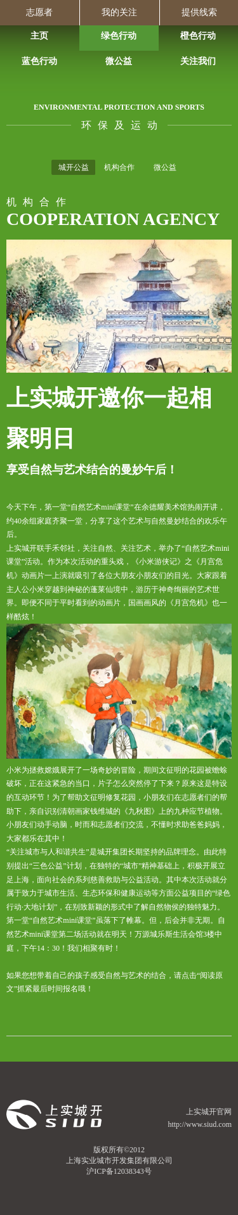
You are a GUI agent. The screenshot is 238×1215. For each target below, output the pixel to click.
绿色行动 (118, 36)
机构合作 (119, 167)
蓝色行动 (39, 61)
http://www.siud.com (200, 1124)
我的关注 (119, 12)
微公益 (118, 61)
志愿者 (39, 12)
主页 (39, 36)
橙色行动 (198, 36)
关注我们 (198, 61)
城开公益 (73, 167)
